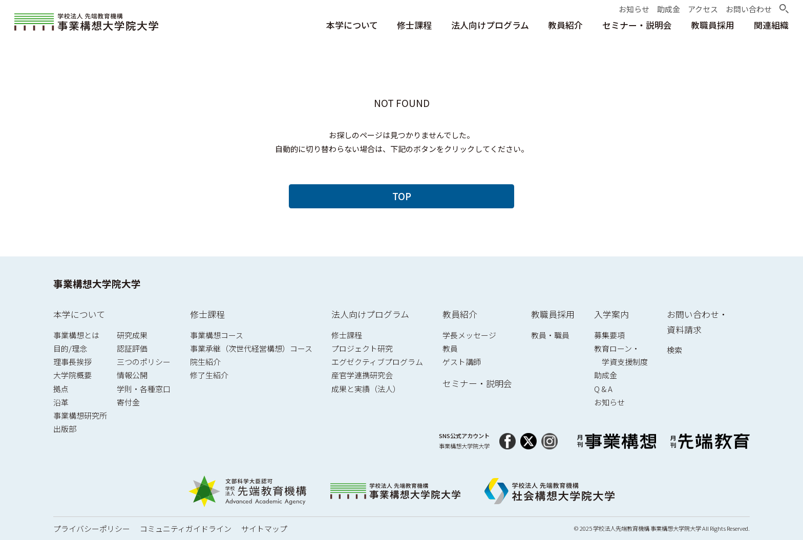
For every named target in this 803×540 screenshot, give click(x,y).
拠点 (61, 388)
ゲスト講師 (461, 361)
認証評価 (132, 348)
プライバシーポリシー (91, 528)
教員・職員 (550, 335)
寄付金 (128, 402)
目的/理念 (70, 348)
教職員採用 (553, 314)
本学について (79, 314)
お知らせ (609, 402)
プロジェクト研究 (362, 348)
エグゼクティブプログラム (377, 361)
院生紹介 (205, 361)
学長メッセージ (469, 335)
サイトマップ (264, 528)
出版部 (64, 428)
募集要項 (609, 335)
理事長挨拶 (72, 361)
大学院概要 (72, 375)
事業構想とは (76, 335)
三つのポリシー (144, 361)
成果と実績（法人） (365, 388)
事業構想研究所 (80, 415)
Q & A (603, 388)
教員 (450, 348)
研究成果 (132, 335)
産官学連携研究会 (362, 375)
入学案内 (611, 314)
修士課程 (207, 314)
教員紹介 (459, 314)
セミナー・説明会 (477, 383)
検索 (674, 349)
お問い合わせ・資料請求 (697, 322)
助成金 (605, 375)
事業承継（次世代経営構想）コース (251, 348)
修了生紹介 (209, 375)
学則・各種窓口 (144, 388)
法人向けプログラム (370, 314)
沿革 (61, 402)
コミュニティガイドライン (185, 528)
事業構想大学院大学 (97, 283)
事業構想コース (216, 335)
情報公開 (132, 375)
